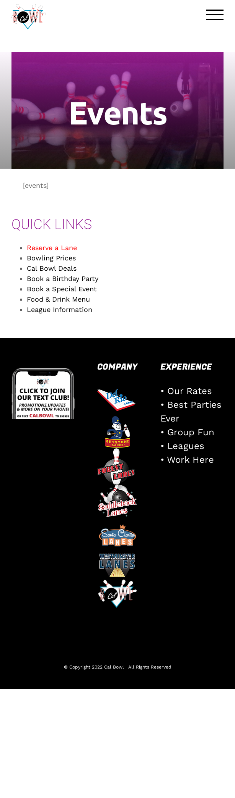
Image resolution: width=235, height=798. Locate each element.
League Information (59, 309)
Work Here (190, 459)
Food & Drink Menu (58, 299)
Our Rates (189, 391)
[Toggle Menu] (215, 15)
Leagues (185, 446)
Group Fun (190, 432)
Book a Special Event (62, 289)
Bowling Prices (51, 258)
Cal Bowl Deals (52, 268)
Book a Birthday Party (62, 279)
